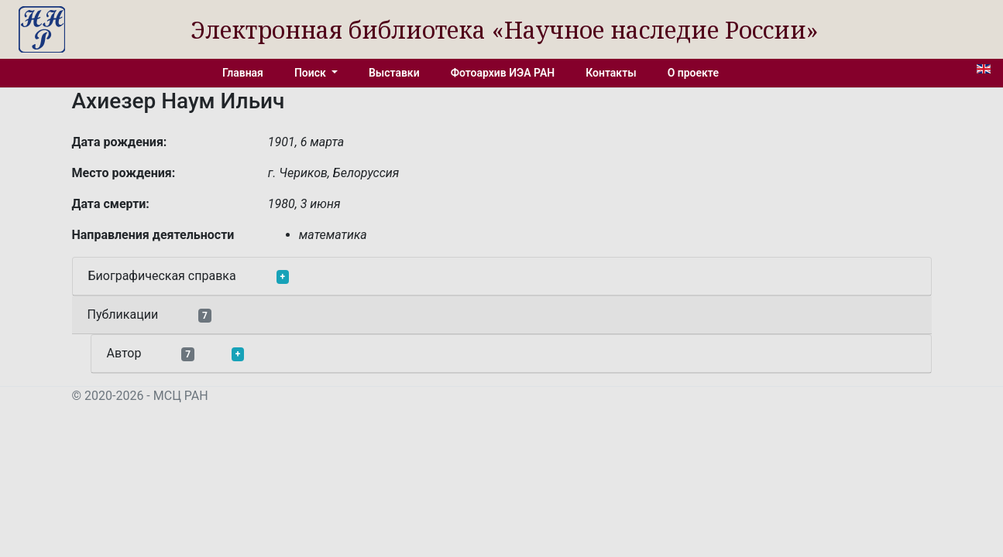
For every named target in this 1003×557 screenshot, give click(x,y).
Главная (242, 73)
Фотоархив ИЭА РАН (503, 73)
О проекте (693, 73)
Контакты (611, 73)
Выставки (394, 73)
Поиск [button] (311, 73)
